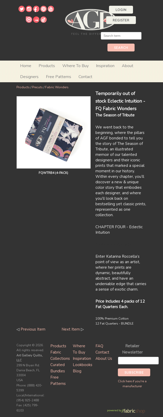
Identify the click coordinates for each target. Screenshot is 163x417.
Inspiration (105, 66)
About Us (103, 358)
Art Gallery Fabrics (91, 21)
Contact (85, 77)
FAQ (99, 346)
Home (25, 66)
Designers (29, 77)
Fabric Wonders (57, 87)
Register (121, 20)
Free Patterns (58, 77)
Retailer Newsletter (132, 349)
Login (121, 10)
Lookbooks (82, 364)
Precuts (37, 87)
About (127, 66)
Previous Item (33, 329)
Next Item (71, 329)
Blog (77, 371)
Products (23, 87)
